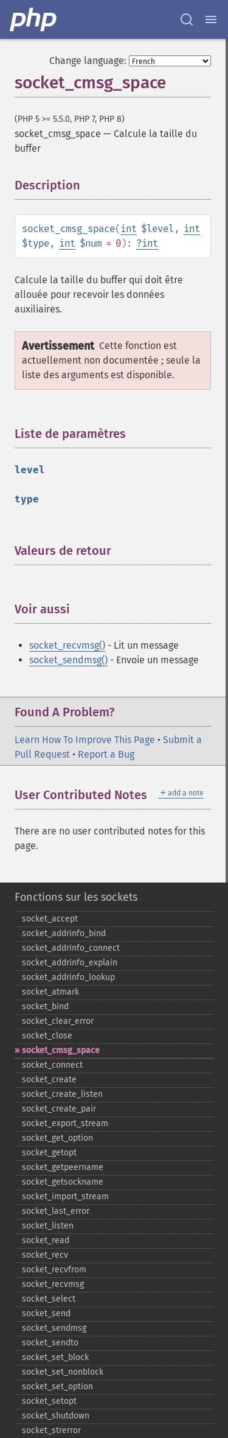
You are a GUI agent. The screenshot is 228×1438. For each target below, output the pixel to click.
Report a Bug (106, 754)
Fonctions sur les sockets (76, 897)
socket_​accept (50, 919)
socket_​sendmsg (54, 1328)
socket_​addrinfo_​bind (64, 933)
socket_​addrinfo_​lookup (68, 977)
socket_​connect (52, 1065)
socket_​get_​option (57, 1138)
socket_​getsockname (62, 1182)
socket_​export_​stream (65, 1123)
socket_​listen (48, 1226)
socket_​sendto (50, 1343)
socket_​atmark (50, 992)
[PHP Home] (34, 19)
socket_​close (47, 1036)
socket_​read (45, 1240)
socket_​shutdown (55, 1416)
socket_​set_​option (57, 1386)
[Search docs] (186, 19)
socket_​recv (45, 1255)
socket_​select (48, 1299)
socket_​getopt (49, 1152)
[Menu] (211, 19)
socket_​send (46, 1313)
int (128, 228)
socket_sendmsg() (68, 660)
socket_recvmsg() (67, 645)
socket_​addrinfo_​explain (69, 962)
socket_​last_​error (55, 1211)
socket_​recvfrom (54, 1269)
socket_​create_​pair (59, 1109)
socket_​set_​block (55, 1357)
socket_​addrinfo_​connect (71, 948)
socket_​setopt (49, 1401)
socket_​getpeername (62, 1167)
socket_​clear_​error (58, 1021)
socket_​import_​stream (65, 1196)
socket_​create (49, 1079)
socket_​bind (45, 1006)
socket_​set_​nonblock (62, 1372)
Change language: (87, 60)
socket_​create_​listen (62, 1094)
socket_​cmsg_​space (61, 1050)
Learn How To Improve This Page (85, 739)
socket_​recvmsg (53, 1284)
